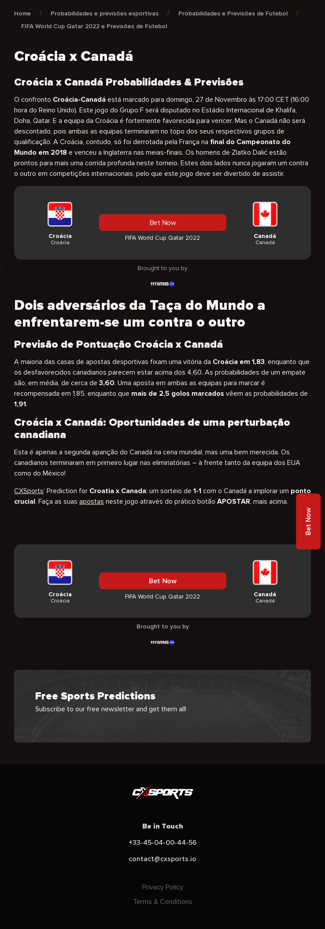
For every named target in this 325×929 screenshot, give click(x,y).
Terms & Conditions (162, 901)
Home (22, 13)
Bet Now (162, 222)
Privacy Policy (162, 887)
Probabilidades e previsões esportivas (105, 13)
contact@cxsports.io (162, 859)
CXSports (29, 491)
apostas (91, 501)
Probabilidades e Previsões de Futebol (233, 13)
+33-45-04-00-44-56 (163, 842)
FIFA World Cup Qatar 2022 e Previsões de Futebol (94, 26)
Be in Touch (162, 826)
